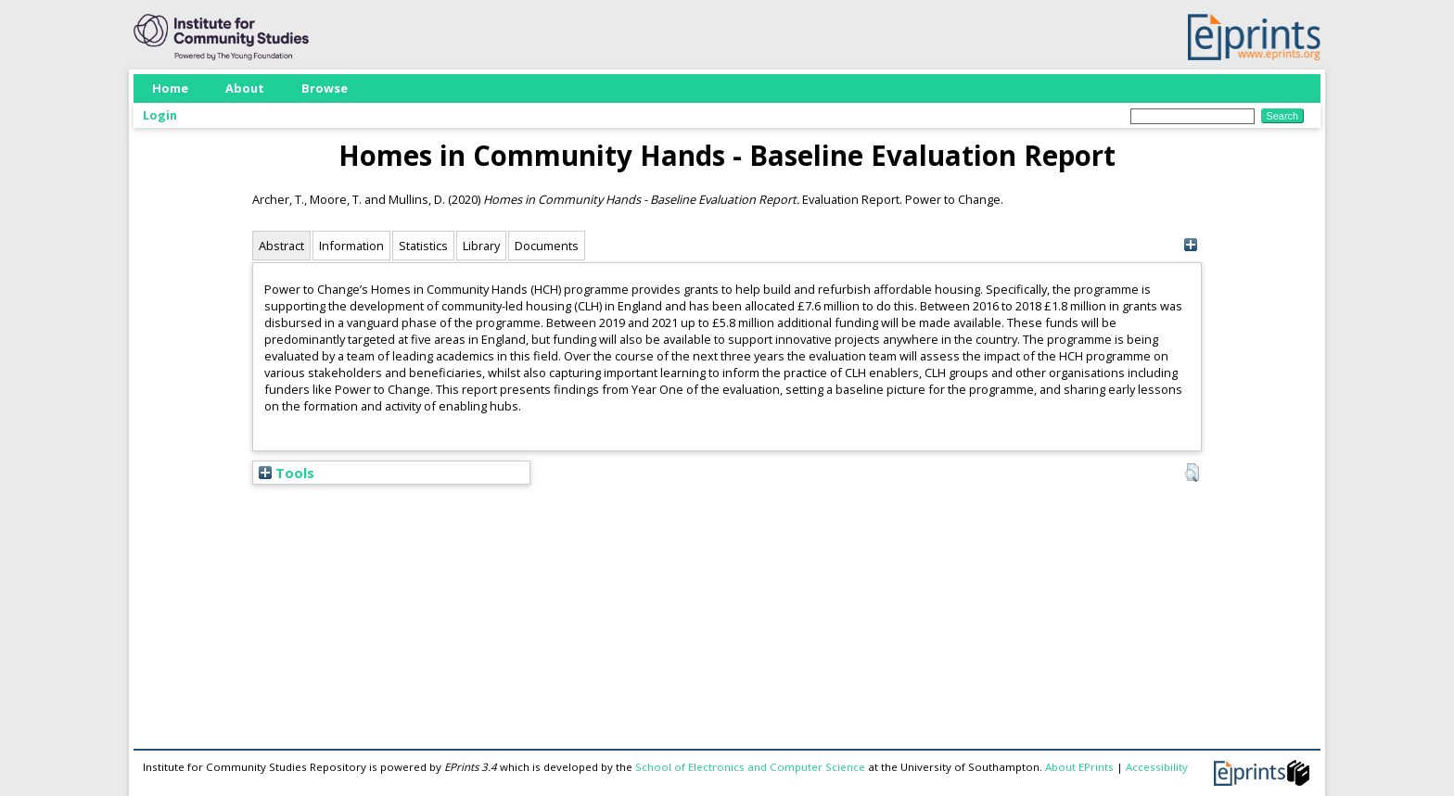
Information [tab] (351, 245)
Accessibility (1157, 767)
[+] (1190, 245)
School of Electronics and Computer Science (750, 767)
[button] (1192, 472)
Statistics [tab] (423, 245)
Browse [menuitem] (324, 88)
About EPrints (1079, 767)
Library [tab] (481, 245)
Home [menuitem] (170, 88)
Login (160, 115)
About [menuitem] (244, 88)
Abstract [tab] (281, 245)
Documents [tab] (547, 245)
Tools (286, 472)
